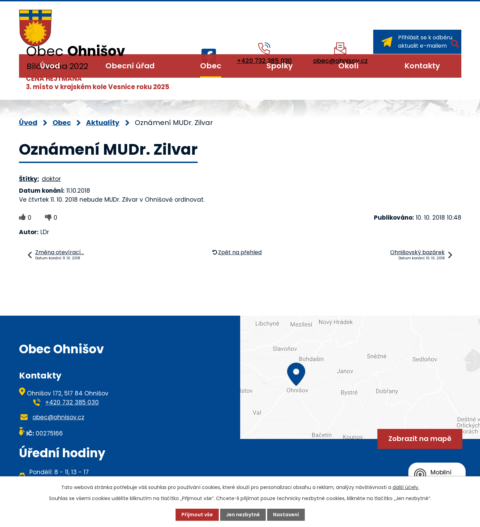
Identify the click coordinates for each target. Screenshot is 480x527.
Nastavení (286, 514)
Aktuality (103, 122)
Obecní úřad (129, 65)
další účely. (406, 487)
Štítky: (29, 179)
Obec (210, 65)
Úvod (50, 65)
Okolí (348, 65)
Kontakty (422, 65)
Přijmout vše (197, 514)
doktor (51, 179)
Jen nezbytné (243, 514)
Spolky (279, 65)
